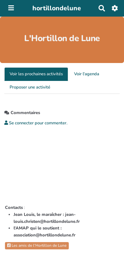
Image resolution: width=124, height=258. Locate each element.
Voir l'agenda (86, 74)
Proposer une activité (30, 87)
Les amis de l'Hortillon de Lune (36, 245)
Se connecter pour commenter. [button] (35, 123)
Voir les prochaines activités (36, 74)
